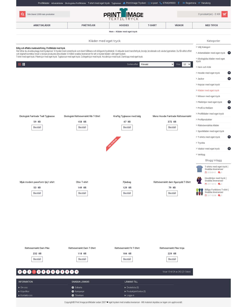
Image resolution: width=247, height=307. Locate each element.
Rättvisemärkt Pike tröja (172, 248)
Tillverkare (77, 295)
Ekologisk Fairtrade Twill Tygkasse (37, 116)
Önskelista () (132, 287)
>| (76, 271)
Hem (111, 31)
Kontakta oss (25, 295)
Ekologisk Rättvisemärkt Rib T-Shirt (82, 116)
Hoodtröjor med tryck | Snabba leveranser (215, 179)
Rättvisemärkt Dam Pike (37, 248)
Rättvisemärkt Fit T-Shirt (127, 248)
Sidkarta (77, 287)
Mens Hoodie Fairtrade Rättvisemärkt (172, 116)
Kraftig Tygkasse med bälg (127, 116)
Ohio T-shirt (82, 182)
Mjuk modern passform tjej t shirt (37, 182)
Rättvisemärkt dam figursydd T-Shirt (172, 182)
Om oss (23, 287)
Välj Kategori (204, 47)
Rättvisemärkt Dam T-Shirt (82, 248)
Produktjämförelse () (135, 291)
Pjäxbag (127, 182)
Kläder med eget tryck (126, 31)
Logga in (129, 295)
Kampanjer (78, 291)
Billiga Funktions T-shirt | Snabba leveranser (217, 190)
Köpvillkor (24, 291)
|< (20, 271)
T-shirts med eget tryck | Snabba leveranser (216, 167)
